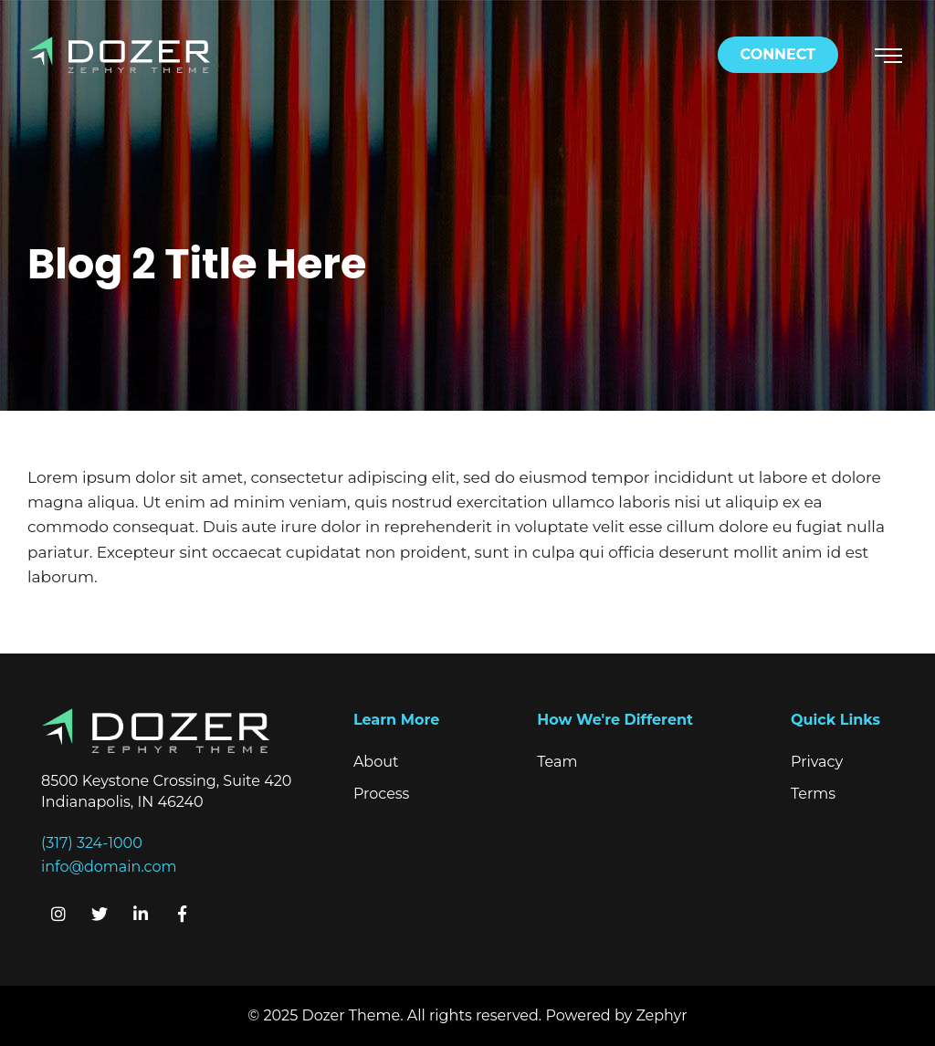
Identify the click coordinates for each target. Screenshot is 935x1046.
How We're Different (615, 719)
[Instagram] (58, 913)
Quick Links (835, 719)
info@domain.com (108, 866)
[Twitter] (99, 913)
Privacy (817, 761)
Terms (813, 793)
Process (381, 793)
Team (557, 761)
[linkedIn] (140, 913)
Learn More (396, 719)
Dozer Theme (350, 1015)
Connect (778, 54)
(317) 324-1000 (91, 843)
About (376, 761)
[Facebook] (181, 913)
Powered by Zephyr (616, 1015)
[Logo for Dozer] (118, 53)
